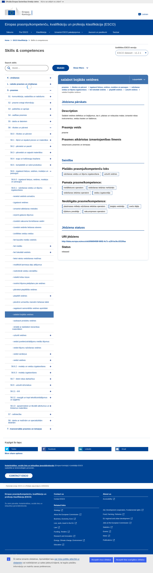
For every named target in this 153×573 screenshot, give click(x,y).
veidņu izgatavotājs (102, 193)
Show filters (78, 68)
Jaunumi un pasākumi (97, 32)
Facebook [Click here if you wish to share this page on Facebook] (52, 449)
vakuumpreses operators (94, 211)
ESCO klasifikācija (20, 40)
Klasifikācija (41, 32)
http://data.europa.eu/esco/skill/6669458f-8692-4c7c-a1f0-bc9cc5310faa (94, 241)
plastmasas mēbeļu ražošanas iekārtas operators (84, 206)
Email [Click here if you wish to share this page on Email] (124, 449)
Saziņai (116, 32)
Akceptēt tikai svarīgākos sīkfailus (130, 560)
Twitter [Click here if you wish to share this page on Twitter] (13, 449)
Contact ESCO (59, 499)
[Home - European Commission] (22, 11)
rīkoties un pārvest (79, 87)
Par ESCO (23, 32)
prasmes (65, 87)
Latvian (143, 14)
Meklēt (60, 68)
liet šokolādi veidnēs (98, 90)
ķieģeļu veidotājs (117, 206)
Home (7, 40)
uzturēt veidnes (131, 90)
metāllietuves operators (73, 188)
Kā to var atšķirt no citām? (52, 2)
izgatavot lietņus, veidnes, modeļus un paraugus (109, 87)
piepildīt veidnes (115, 90)
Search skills (11, 63)
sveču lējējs (134, 206)
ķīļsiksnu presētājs (71, 211)
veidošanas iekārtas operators (76, 193)
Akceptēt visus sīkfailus (101, 560)
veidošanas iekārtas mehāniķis (101, 188)
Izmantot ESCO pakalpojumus (67, 32)
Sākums (9, 32)
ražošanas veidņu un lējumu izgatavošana (81, 174)
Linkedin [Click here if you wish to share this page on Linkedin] (88, 449)
